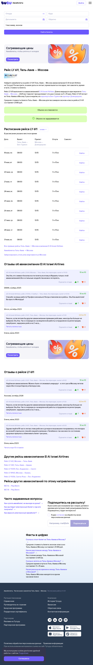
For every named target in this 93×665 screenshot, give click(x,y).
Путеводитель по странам (15, 604)
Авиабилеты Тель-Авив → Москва (18, 250)
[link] (13, 59)
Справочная (9, 601)
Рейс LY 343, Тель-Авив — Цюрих (18, 465)
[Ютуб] (60, 619)
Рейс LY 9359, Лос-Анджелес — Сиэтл (20, 469)
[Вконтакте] (55, 619)
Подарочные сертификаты (15, 611)
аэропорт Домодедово (72, 96)
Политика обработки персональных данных (22, 643)
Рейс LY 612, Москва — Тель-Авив (18, 461)
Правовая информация (53, 643)
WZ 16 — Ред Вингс (12, 486)
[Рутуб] (66, 619)
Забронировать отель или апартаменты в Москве (25, 255)
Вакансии (52, 604)
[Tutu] (6, 3)
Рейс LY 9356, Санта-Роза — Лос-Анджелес (22, 476)
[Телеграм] (50, 619)
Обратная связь (54, 608)
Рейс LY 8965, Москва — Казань (17, 473)
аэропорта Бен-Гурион (50, 96)
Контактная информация (58, 611)
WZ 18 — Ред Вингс (12, 489)
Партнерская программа (14, 625)
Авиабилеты (8, 591)
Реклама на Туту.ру (12, 621)
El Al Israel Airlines (46, 91)
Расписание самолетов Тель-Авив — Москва (30, 591)
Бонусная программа (13, 608)
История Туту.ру (55, 601)
